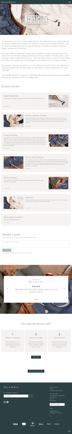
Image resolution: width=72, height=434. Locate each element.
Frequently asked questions (56, 390)
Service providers (54, 393)
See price (6, 250)
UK (50, 416)
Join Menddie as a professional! (57, 395)
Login (51, 408)
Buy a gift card (53, 397)
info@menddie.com (54, 411)
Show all (36, 299)
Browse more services (36, 371)
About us (52, 399)
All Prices (52, 389)
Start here (36, 357)
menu (70, 2)
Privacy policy (53, 400)
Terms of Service (54, 387)
